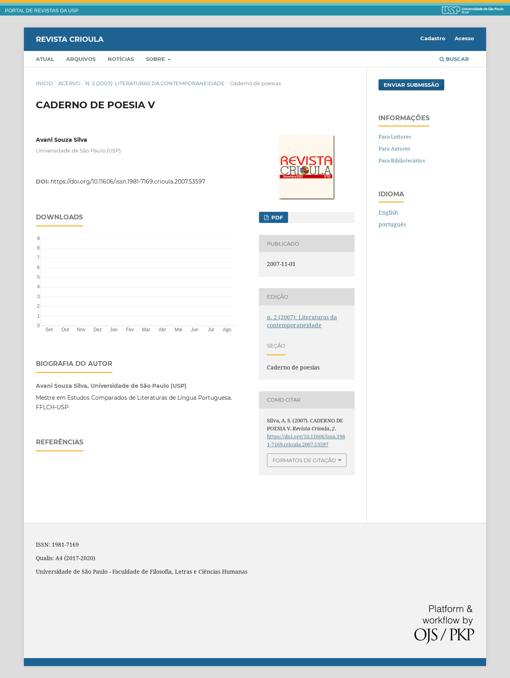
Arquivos (81, 59)
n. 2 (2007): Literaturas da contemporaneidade (155, 83)
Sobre (156, 59)
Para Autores (394, 148)
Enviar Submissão (411, 85)
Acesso (464, 38)
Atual (45, 59)
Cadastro (432, 38)
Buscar (454, 59)
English (388, 212)
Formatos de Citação (304, 460)
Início (44, 83)
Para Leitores (395, 136)
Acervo (69, 83)
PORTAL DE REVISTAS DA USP (41, 11)
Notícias (121, 59)
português (392, 224)
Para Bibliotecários (402, 160)
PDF (276, 217)
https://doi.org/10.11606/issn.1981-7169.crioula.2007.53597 (128, 181)
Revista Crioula (70, 39)
